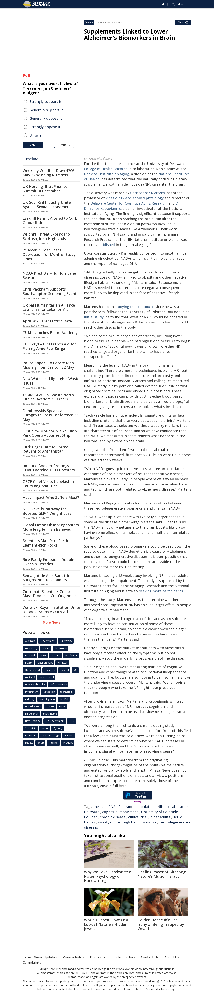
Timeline (30, 158)
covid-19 (30, 677)
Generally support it (46, 110)
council (65, 670)
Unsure (36, 135)
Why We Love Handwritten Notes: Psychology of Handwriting (107, 876)
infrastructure (59, 684)
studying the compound (134, 306)
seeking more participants (161, 591)
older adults (160, 817)
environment (45, 662)
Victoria (56, 655)
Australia (30, 641)
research (30, 655)
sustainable (50, 713)
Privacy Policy (75, 957)
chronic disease (112, 817)
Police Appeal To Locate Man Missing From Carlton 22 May (48, 365)
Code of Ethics (127, 957)
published (106, 244)
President (30, 735)
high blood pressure (139, 822)
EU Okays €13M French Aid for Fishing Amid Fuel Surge (49, 346)
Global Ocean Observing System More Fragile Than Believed (51, 527)
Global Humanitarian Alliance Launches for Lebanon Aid (49, 307)
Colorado (125, 806)
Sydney (58, 728)
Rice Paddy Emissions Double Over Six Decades (48, 561)
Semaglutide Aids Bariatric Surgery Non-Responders (46, 578)
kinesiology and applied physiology (135, 198)
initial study (94, 317)
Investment (31, 691)
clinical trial (137, 817)
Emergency (31, 713)
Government (48, 641)
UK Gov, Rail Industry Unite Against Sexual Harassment (47, 204)
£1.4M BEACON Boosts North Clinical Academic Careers (48, 397)
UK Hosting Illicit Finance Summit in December (45, 188)
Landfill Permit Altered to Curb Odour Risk (50, 220)
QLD (72, 721)
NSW (43, 655)
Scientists (30, 728)
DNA (111, 806)
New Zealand (33, 721)
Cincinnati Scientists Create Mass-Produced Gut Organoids (50, 593)
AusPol (64, 699)
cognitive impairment (120, 811)
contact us (138, 989)
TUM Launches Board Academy (50, 332)
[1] (161, 980)
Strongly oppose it (45, 126)
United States (33, 706)
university (66, 641)
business (50, 670)
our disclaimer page (163, 989)
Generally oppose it (46, 118)
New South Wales (35, 684)
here (122, 785)
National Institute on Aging (106, 174)
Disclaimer (100, 957)
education (49, 691)
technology (66, 691)
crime (62, 706)
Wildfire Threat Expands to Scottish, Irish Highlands (46, 236)
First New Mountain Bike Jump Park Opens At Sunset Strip (50, 433)
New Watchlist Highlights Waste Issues (51, 381)
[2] (164, 980)
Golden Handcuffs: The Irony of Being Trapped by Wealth (161, 924)
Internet (53, 742)
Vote (33, 145)
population (145, 806)
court (41, 742)
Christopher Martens (147, 193)
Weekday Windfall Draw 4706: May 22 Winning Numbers (49, 173)
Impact (29, 742)
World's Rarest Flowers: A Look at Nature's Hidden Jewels (106, 924)
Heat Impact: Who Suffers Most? (51, 497)
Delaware (91, 811)
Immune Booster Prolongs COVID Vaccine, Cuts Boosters (49, 468)
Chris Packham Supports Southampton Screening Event (50, 291)
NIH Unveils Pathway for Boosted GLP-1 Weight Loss (47, 511)
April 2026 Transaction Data (47, 321)
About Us (176, 957)
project (50, 706)
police (46, 648)
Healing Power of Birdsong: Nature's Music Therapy (162, 874)
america (69, 735)
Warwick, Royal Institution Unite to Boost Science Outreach (51, 609)
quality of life (109, 822)
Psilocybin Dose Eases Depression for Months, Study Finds (49, 254)
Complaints (32, 962)
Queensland (32, 670)
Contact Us (154, 957)
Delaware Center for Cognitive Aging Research (129, 203)
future (45, 728)
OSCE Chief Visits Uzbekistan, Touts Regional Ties (49, 484)
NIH (160, 806)
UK (75, 670)
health (100, 806)
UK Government (55, 721)
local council (47, 677)
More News (51, 622)
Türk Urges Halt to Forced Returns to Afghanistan (45, 449)
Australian (61, 648)
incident (68, 742)
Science (89, 22)
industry (30, 699)
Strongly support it (46, 101)
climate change (50, 735)
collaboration (177, 806)
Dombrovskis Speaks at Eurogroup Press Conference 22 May (50, 415)
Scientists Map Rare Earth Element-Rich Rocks (45, 543)
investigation (47, 699)
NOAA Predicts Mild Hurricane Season (49, 275)
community (31, 648)
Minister (62, 662)
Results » (64, 145)
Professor (71, 655)
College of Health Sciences (105, 168)
